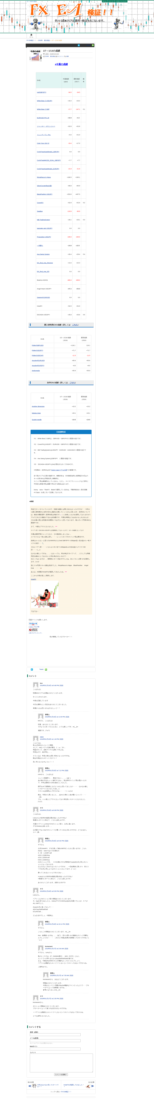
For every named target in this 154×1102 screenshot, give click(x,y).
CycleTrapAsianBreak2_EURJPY (48, 169)
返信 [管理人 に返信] (67, 717)
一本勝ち (40, 245)
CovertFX (40, 203)
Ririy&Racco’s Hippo (44, 177)
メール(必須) (34, 1038)
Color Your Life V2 (43, 143)
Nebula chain (36, 413)
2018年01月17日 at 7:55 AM (59, 975)
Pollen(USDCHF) (37, 355)
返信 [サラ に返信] (61, 810)
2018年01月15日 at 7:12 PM (54, 770)
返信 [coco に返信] (61, 739)
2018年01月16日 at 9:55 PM (49, 891)
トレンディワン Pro (44, 135)
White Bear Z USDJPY (44, 101)
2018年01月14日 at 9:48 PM (49, 685)
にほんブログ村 (34, 627)
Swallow (40, 211)
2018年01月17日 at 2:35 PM (49, 998)
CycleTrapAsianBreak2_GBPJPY (48, 152)
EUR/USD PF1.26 (43, 118)
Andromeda (36, 370)
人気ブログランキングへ (35, 633)
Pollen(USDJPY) (37, 350)
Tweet (88, 45)
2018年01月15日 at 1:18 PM (49, 739)
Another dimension (38, 406)
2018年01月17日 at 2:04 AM (54, 948)
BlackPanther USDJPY (44, 194)
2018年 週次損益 (50, 56)
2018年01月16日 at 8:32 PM (54, 841)
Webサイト (34, 1046)
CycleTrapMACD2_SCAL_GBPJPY (49, 160)
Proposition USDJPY (44, 237)
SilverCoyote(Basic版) (44, 186)
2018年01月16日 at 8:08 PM (49, 810)
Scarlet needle (37, 419)
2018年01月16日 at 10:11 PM (55, 924)
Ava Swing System (43, 254)
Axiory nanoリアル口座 (59, 470)
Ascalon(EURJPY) (38, 365)
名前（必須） (34, 1032)
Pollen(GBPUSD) (37, 345)
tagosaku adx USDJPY (44, 228)
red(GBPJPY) (41, 92)
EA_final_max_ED (43, 271)
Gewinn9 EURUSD (43, 297)
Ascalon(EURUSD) (38, 360)
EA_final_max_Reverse (45, 263)
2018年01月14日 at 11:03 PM (55, 717)
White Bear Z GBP (43, 109)
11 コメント (60, 56)
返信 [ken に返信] (61, 685)
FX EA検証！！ (66, 1092)
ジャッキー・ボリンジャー (46, 126)
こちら (75, 325)
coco (42, 737)
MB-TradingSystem (43, 220)
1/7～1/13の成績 (51, 51)
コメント (33, 1052)
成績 (67, 56)
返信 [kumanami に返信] (66, 948)
